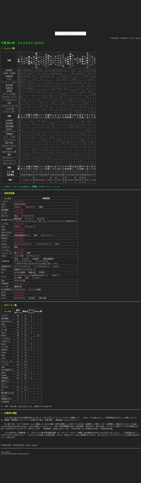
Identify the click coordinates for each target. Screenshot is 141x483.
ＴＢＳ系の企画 (10, 418)
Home (138, 38)
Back (132, 38)
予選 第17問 (124, 38)
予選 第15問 (115, 38)
